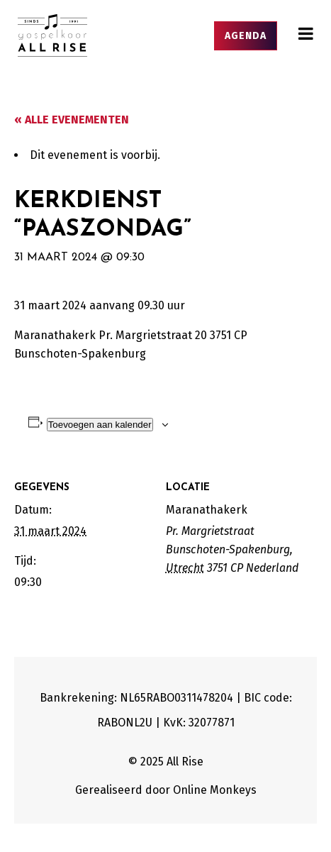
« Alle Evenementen (71, 119)
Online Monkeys (215, 790)
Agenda (246, 36)
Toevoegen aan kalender (100, 424)
